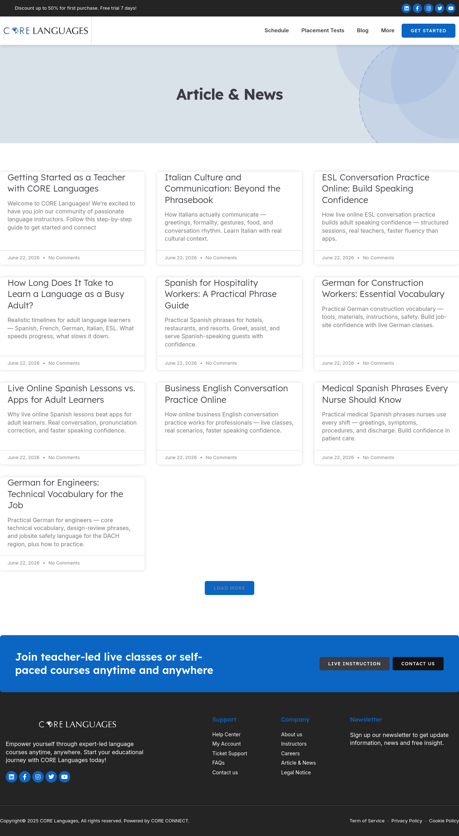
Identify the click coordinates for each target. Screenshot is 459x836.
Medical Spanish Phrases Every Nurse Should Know (385, 394)
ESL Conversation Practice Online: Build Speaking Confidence (376, 188)
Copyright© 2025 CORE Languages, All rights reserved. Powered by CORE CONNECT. (95, 820)
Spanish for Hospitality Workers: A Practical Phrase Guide (220, 294)
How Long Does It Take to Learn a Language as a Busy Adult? (66, 294)
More (387, 30)
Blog (362, 30)
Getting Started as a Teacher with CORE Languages (66, 183)
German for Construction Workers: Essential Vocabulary (383, 288)
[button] (229, 588)
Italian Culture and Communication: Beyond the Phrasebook (222, 188)
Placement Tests (323, 30)
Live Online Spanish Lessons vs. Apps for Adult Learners (71, 394)
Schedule (277, 30)
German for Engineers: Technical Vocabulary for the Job (65, 493)
